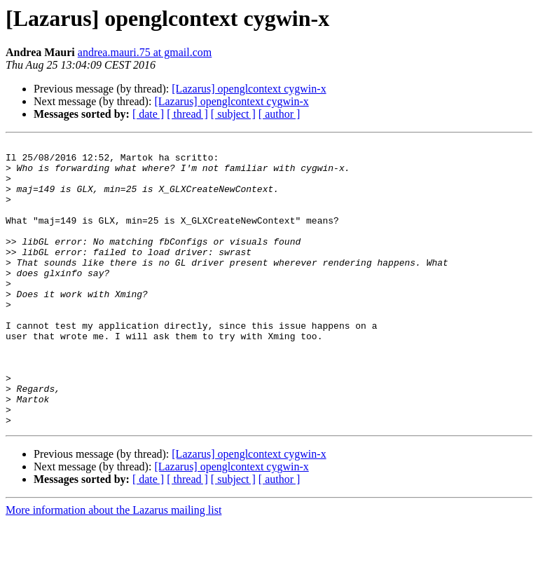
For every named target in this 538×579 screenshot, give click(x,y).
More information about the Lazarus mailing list (113, 567)
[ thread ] (187, 114)
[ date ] (148, 114)
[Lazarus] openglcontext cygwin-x (249, 89)
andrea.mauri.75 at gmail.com (145, 52)
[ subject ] (233, 114)
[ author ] (279, 114)
